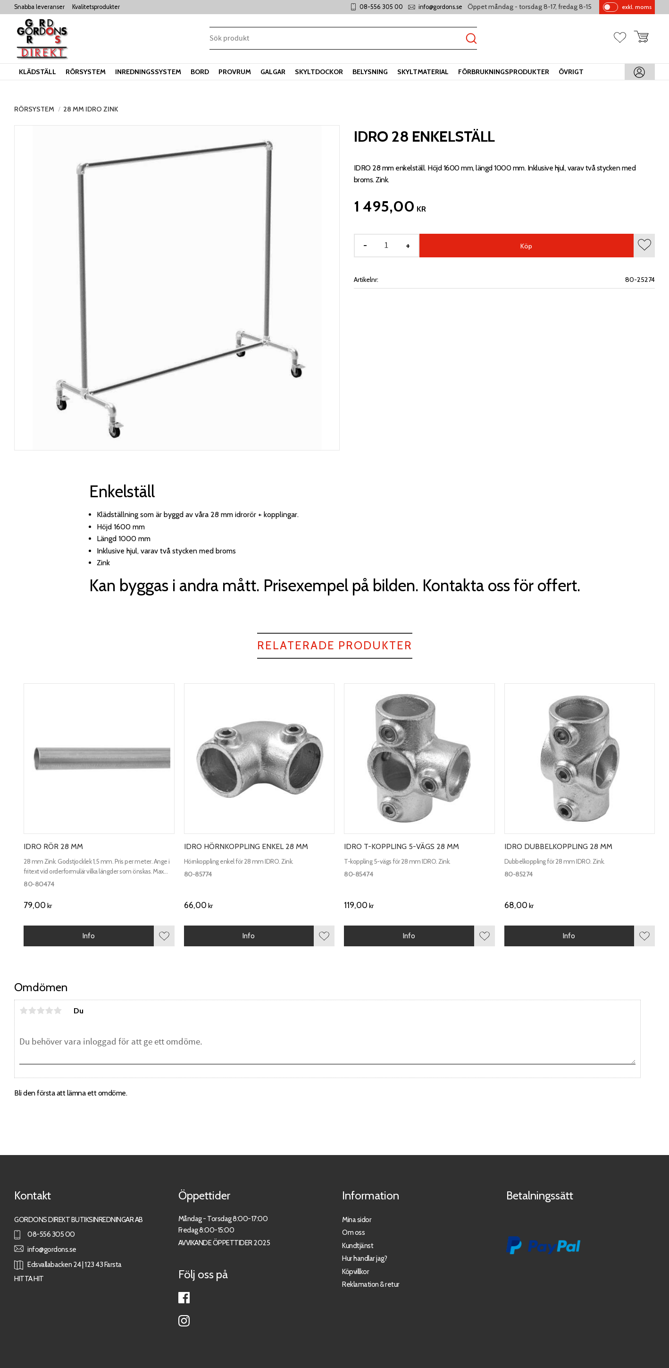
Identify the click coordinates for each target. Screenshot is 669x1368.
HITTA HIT (29, 1278)
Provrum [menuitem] (234, 72)
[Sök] (471, 39)
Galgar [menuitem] (272, 72)
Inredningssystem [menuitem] (148, 72)
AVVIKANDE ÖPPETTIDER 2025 (224, 1242)
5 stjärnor (57, 1010)
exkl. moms (637, 6)
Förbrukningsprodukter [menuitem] (503, 72)
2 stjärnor (32, 1010)
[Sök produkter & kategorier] (337, 39)
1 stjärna (23, 1010)
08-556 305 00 (381, 6)
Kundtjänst (357, 1245)
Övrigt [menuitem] (571, 72)
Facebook (184, 1297)
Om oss (353, 1232)
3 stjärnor (40, 1010)
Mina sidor (356, 1219)
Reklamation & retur (371, 1284)
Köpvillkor (355, 1271)
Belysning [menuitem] (370, 72)
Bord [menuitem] (200, 72)
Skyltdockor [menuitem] (319, 72)
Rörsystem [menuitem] (86, 72)
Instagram (184, 1320)
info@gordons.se (440, 6)
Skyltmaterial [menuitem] (423, 72)
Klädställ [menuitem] (37, 72)
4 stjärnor (49, 1010)
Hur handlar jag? (364, 1258)
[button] (624, 38)
